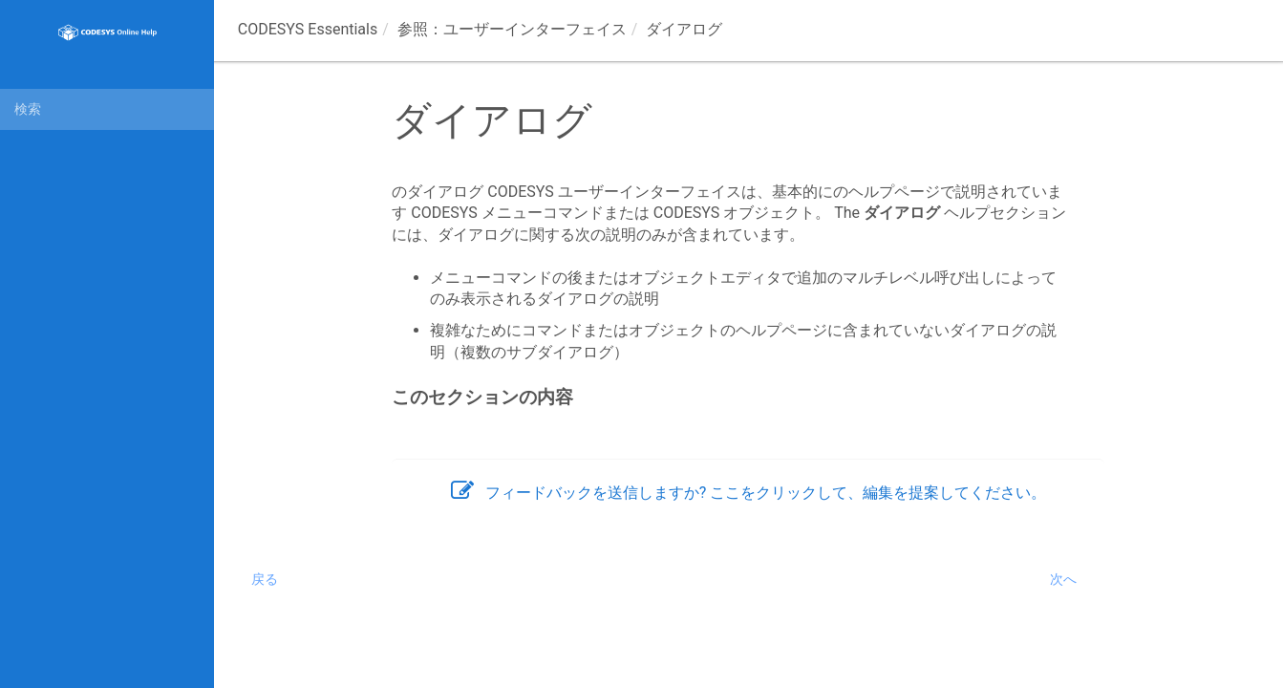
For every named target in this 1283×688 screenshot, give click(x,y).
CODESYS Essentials (307, 29)
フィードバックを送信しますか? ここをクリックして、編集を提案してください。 (749, 493)
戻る (264, 579)
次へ (1063, 579)
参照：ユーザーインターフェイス (512, 29)
